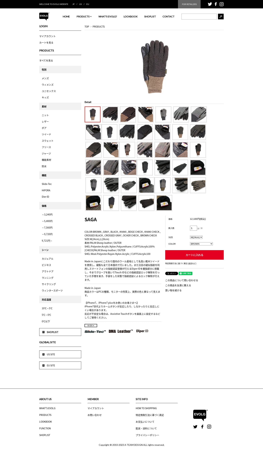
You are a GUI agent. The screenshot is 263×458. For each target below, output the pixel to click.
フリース (46, 147)
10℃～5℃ (47, 308)
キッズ (45, 97)
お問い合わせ (95, 415)
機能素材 (46, 159)
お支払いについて (145, 421)
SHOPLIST (150, 16)
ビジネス (46, 265)
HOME (66, 16)
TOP (87, 26)
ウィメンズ (48, 84)
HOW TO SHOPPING (146, 408)
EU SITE (51, 365)
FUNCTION (45, 428)
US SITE (51, 354)
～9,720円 (47, 234)
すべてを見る (46, 60)
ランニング (48, 277)
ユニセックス (49, 91)
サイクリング (49, 284)
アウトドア (48, 271)
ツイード (46, 134)
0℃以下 (46, 321)
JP (73, 4)
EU (87, 4)
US (80, 4)
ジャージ (46, 153)
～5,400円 (47, 221)
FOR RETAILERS (189, 4)
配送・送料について (146, 428)
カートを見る (46, 42)
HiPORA (46, 190)
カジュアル (47, 258)
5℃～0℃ (46, 314)
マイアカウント (47, 36)
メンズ (45, 78)
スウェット (48, 140)
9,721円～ (47, 240)
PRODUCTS (84, 16)
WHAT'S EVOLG (47, 408)
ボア (44, 128)
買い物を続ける (173, 290)
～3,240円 (47, 214)
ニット (45, 115)
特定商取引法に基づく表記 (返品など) (180, 263)
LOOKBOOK (131, 16)
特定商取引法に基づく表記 (150, 415)
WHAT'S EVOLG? (107, 16)
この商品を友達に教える (178, 285)
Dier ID (45, 196)
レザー (45, 121)
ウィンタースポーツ (52, 290)
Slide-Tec (47, 184)
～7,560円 (47, 227)
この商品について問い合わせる (181, 280)
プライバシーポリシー (147, 435)
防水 (44, 166)
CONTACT (168, 16)
